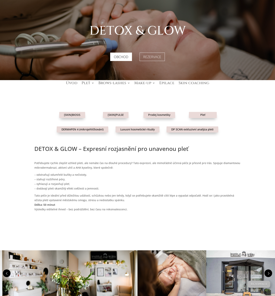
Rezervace (259, 284)
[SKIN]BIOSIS (72, 112)
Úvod (71, 83)
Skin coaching (194, 83)
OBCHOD (121, 56)
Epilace (166, 83)
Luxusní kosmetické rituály (137, 129)
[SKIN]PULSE (116, 112)
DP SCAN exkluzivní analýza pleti (192, 129)
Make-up (142, 83)
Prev (7, 273)
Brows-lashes (112, 83)
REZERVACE (152, 56)
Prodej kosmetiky (159, 112)
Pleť (86, 83)
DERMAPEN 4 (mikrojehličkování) (82, 129)
